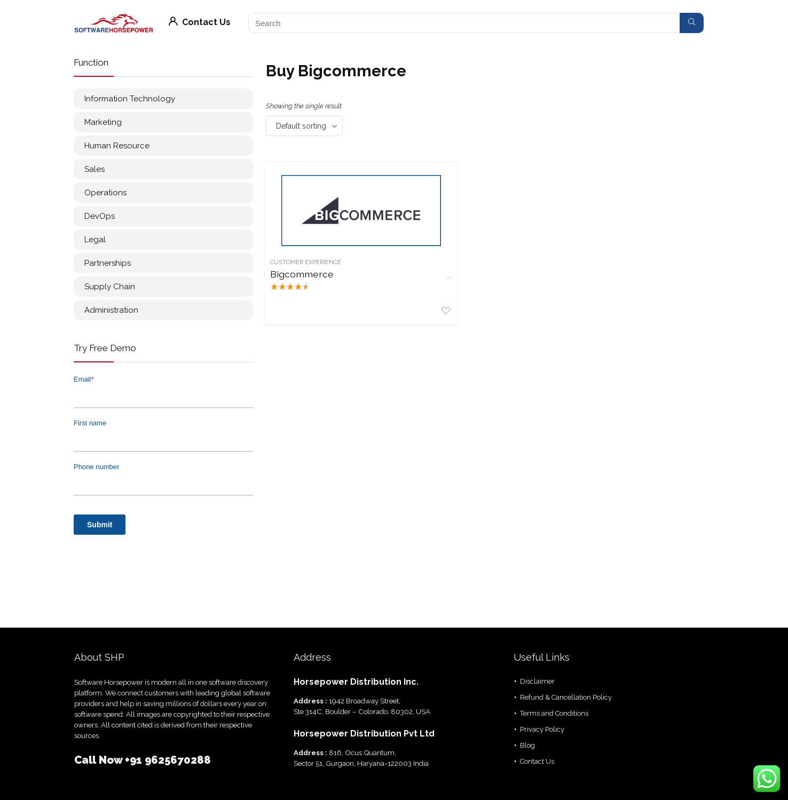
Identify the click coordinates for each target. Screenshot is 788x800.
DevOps (99, 216)
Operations (105, 192)
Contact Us (200, 22)
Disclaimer (537, 681)
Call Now (99, 760)
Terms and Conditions (554, 713)
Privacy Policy (542, 729)
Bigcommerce (297, 279)
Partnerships (107, 263)
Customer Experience (306, 262)
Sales (94, 169)
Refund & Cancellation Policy (566, 697)
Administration (111, 310)
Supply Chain (109, 286)
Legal (95, 239)
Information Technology (129, 99)
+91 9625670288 (168, 760)
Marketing (103, 122)
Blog (527, 745)
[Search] (692, 23)
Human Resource (116, 146)
